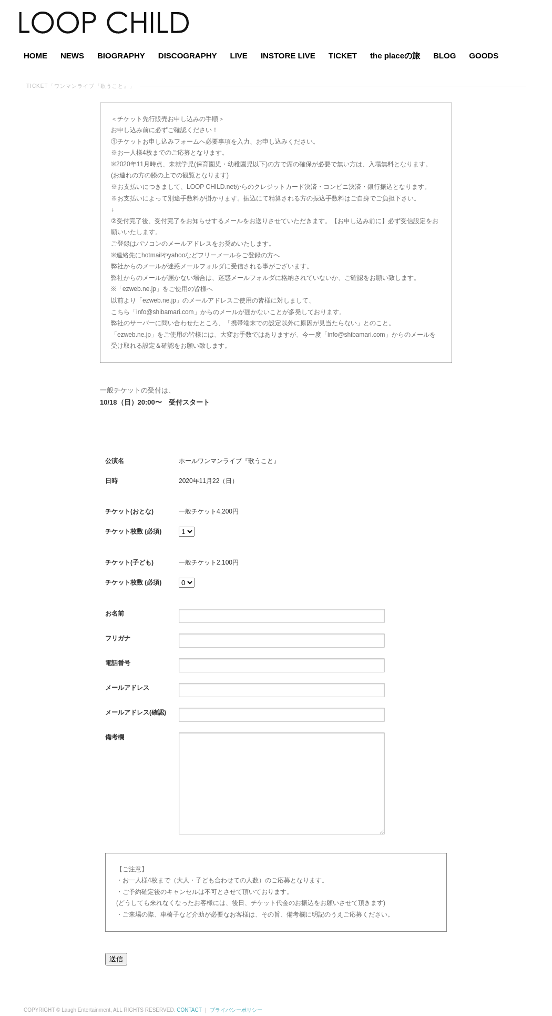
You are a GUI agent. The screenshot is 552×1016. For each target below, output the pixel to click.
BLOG (444, 55)
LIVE (239, 55)
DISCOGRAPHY (187, 55)
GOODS (483, 55)
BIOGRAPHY (121, 55)
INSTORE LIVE (288, 55)
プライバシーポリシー (236, 1010)
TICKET (343, 55)
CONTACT (189, 1010)
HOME (35, 55)
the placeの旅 (395, 55)
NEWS (72, 55)
